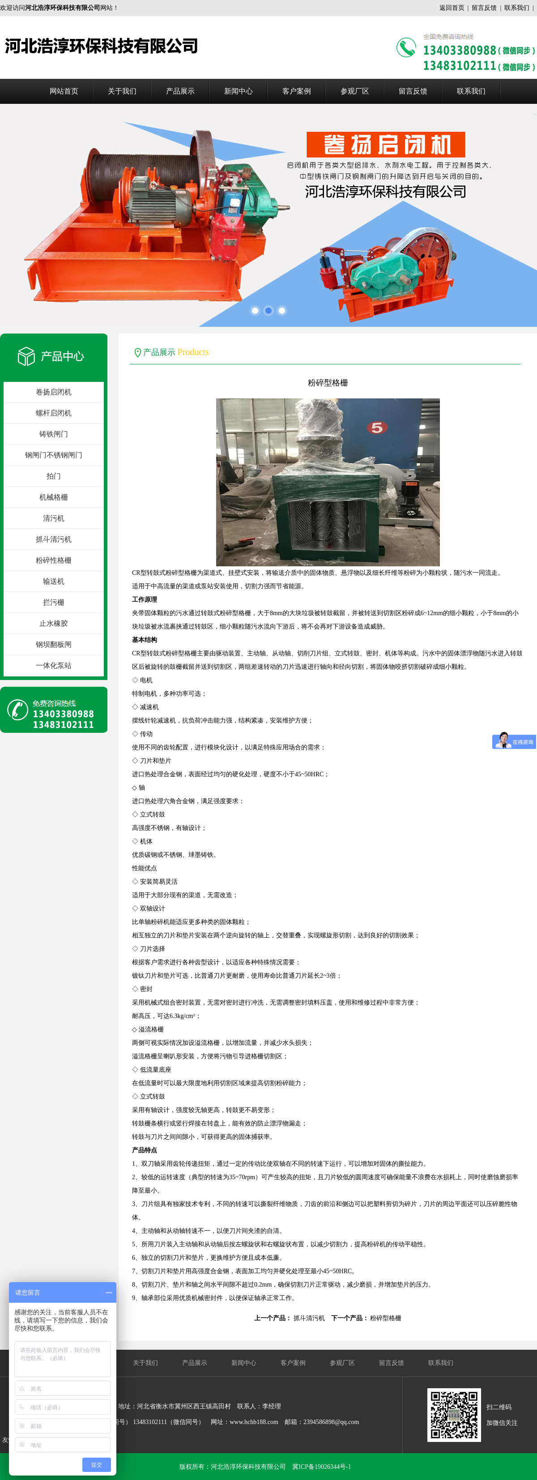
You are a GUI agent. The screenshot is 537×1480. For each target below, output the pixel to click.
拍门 (54, 476)
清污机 (53, 518)
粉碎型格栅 (385, 1318)
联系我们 (516, 7)
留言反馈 (484, 7)
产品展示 (180, 91)
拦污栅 (53, 602)
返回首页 (452, 7)
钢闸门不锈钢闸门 (53, 455)
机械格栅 (53, 497)
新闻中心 (238, 91)
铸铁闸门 (53, 434)
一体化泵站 (54, 665)
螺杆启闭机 (54, 413)
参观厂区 (355, 91)
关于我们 (122, 91)
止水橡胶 (53, 623)
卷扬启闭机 (54, 392)
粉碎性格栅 (54, 560)
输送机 (53, 581)
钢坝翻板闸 (54, 644)
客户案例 (296, 91)
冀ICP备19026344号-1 (321, 1466)
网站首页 (64, 91)
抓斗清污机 (54, 539)
